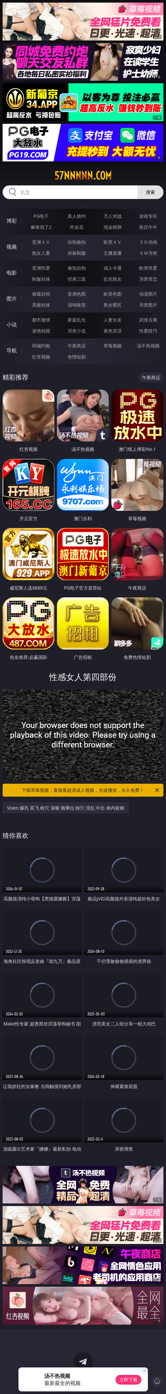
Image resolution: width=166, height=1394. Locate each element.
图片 (11, 298)
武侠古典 (148, 320)
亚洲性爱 (41, 268)
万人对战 (113, 216)
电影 (11, 272)
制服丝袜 (41, 279)
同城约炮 (41, 346)
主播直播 (113, 253)
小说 (11, 324)
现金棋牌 (113, 227)
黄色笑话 (113, 331)
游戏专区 (148, 216)
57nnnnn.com (83, 175)
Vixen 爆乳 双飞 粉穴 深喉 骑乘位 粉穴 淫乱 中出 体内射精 (65, 808)
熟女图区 (113, 305)
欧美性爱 (148, 268)
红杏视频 (41, 357)
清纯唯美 (77, 305)
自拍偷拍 (77, 242)
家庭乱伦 (77, 320)
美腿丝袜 (41, 305)
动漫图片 (148, 294)
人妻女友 (113, 320)
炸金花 (76, 227)
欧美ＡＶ (113, 242)
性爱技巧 (148, 331)
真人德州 (77, 216)
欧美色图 (113, 294)
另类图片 (148, 305)
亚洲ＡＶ (41, 242)
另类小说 (77, 331)
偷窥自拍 (41, 294)
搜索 (150, 192)
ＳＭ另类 (148, 253)
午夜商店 (77, 346)
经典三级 (77, 279)
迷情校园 (41, 331)
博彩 (11, 220)
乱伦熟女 (113, 279)
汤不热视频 (148, 346)
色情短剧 (77, 357)
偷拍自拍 (77, 268)
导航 (11, 350)
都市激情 (41, 320)
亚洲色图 (77, 294)
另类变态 (148, 279)
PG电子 (41, 216)
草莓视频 (113, 346)
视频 (11, 246)
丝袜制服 (77, 253)
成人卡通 (113, 268)
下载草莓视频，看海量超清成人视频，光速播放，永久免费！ (91, 790)
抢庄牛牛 (148, 227)
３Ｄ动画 (148, 242)
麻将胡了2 (41, 227)
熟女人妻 (41, 253)
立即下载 (128, 1379)
